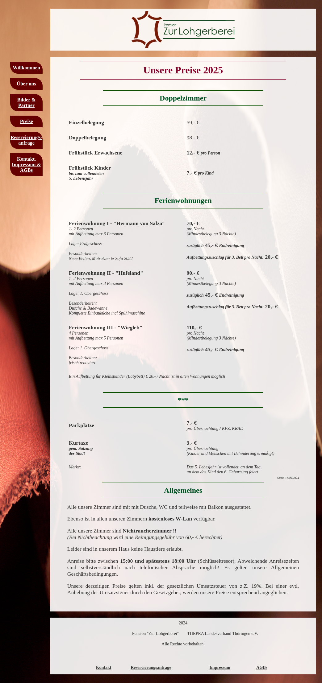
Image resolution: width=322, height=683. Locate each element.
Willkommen (26, 67)
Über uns (26, 83)
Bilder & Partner (26, 102)
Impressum (220, 667)
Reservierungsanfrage (151, 667)
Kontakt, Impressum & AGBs (26, 164)
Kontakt (103, 667)
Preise (26, 121)
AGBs (261, 667)
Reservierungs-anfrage (26, 140)
